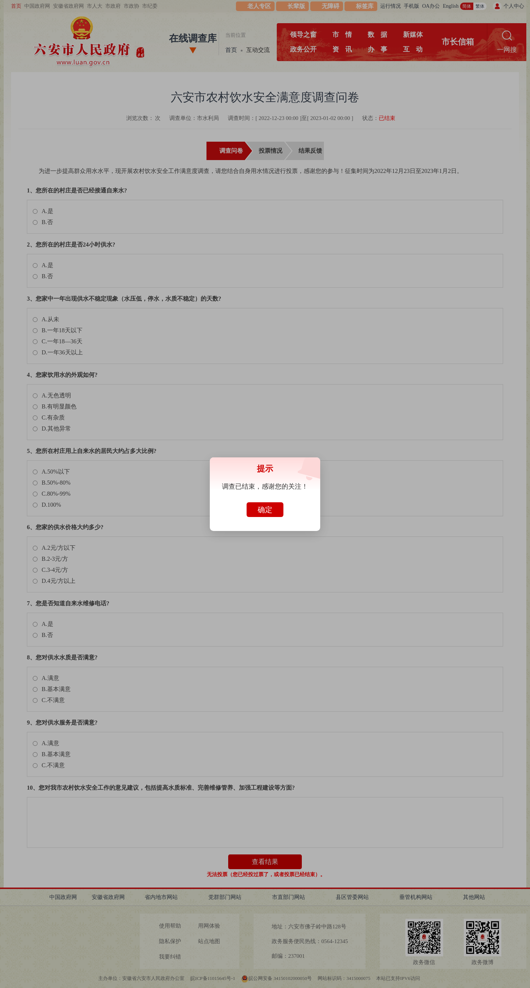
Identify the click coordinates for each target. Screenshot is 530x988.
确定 (265, 510)
